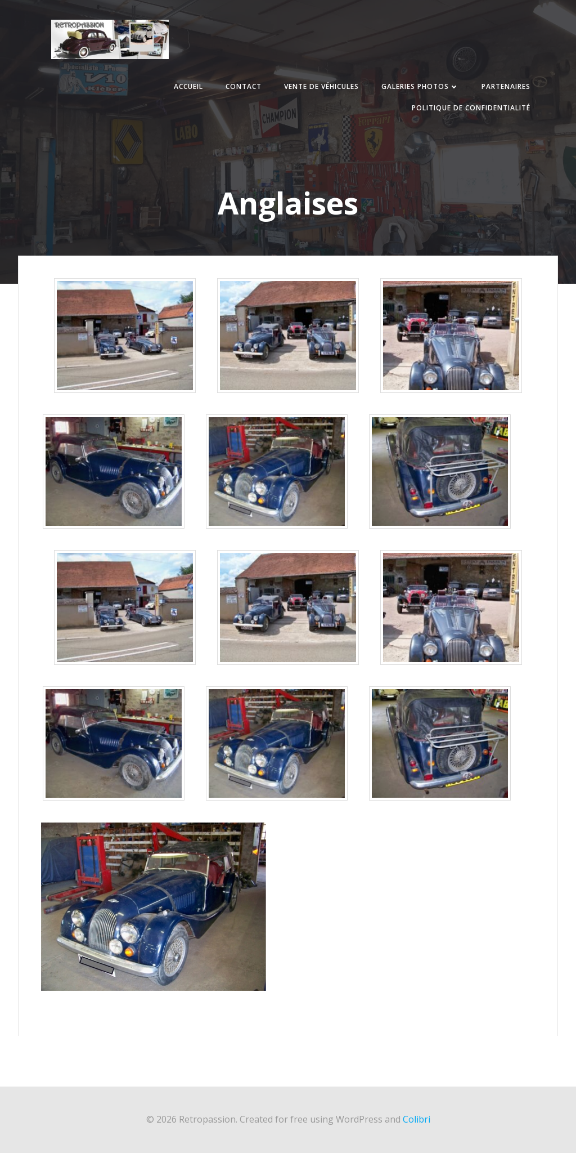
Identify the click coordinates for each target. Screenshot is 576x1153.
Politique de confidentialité (471, 108)
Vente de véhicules (321, 86)
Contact (244, 86)
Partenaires (506, 86)
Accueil (188, 86)
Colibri (416, 1119)
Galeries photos (420, 86)
